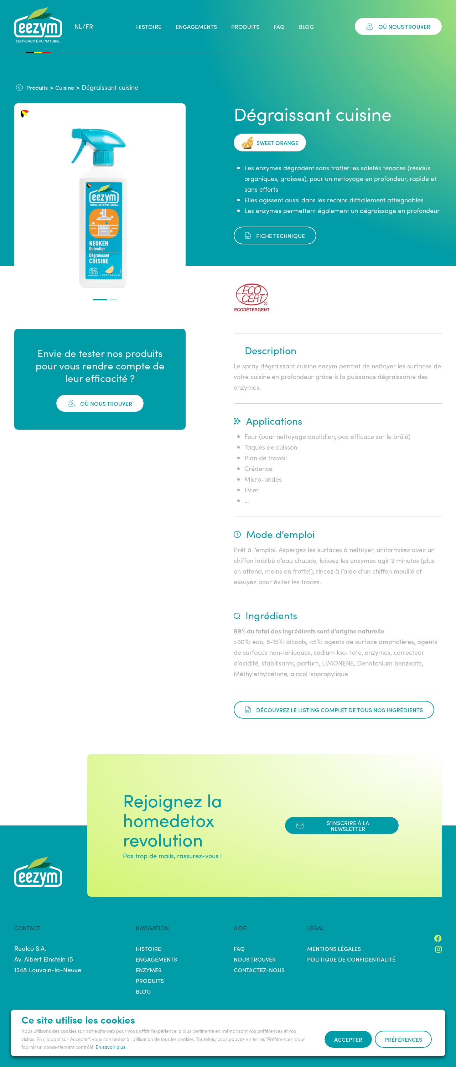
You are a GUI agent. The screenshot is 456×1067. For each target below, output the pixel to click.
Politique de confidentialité (351, 959)
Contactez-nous (259, 970)
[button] (100, 299)
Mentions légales (334, 948)
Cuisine (64, 87)
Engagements (196, 26)
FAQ (279, 26)
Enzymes (148, 970)
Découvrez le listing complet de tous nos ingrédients (334, 710)
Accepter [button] (348, 1039)
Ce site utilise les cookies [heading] (78, 1019)
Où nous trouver (398, 26)
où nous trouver (100, 403)
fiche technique (275, 235)
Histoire (148, 26)
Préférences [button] (403, 1039)
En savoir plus (110, 1046)
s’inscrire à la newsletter (332, 825)
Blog (306, 26)
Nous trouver (255, 959)
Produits (245, 26)
